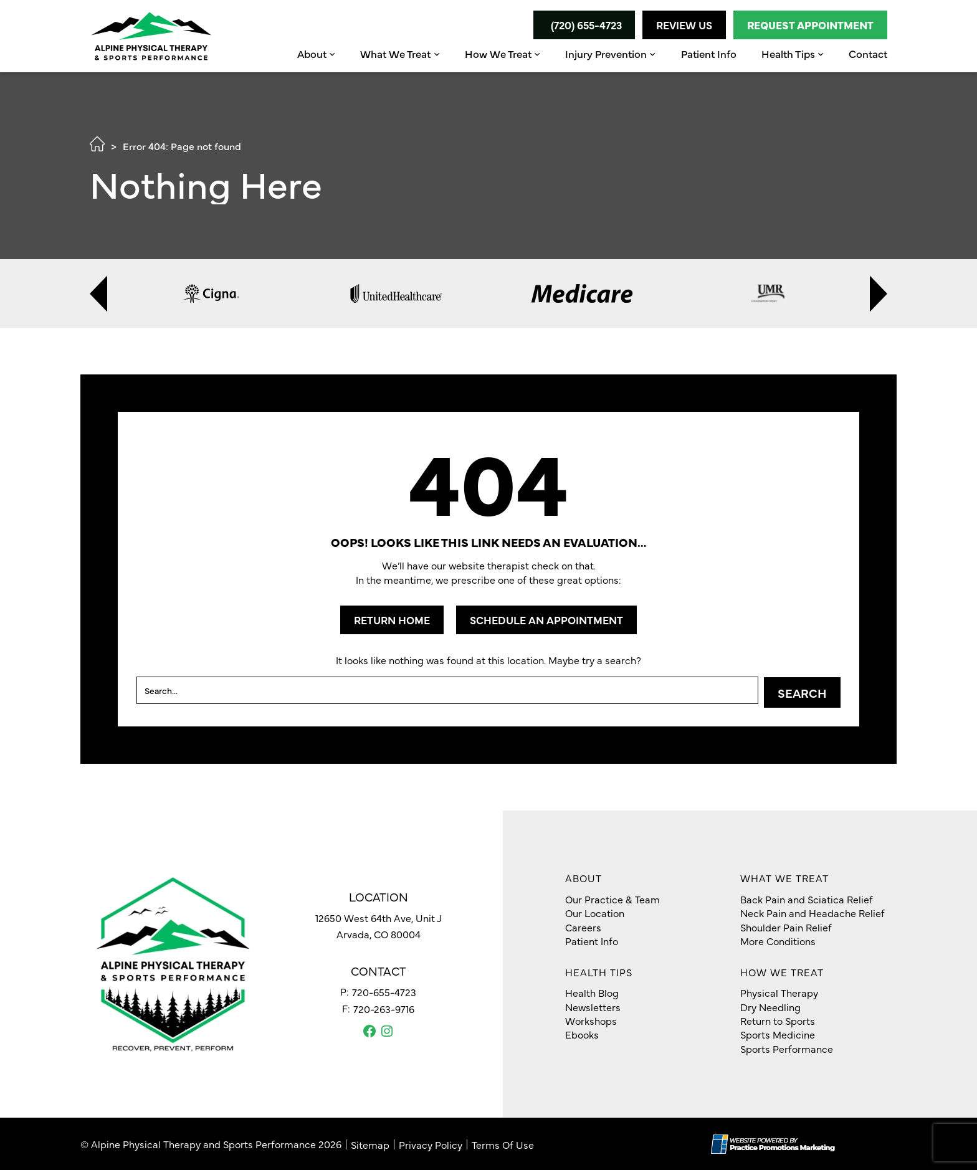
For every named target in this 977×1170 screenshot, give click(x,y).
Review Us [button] (684, 24)
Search (802, 691)
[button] (583, 25)
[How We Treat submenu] (537, 53)
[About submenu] (332, 53)
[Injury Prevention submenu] (652, 53)
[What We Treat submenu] (437, 53)
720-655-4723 (384, 991)
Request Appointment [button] (810, 24)
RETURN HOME (392, 619)
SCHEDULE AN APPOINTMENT (546, 619)
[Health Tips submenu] (820, 53)
